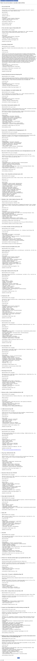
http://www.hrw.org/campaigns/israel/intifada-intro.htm (12, 449)
